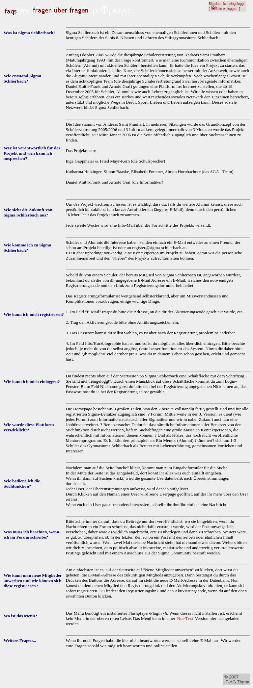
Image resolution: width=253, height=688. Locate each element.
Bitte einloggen (224, 9)
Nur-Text (185, 618)
